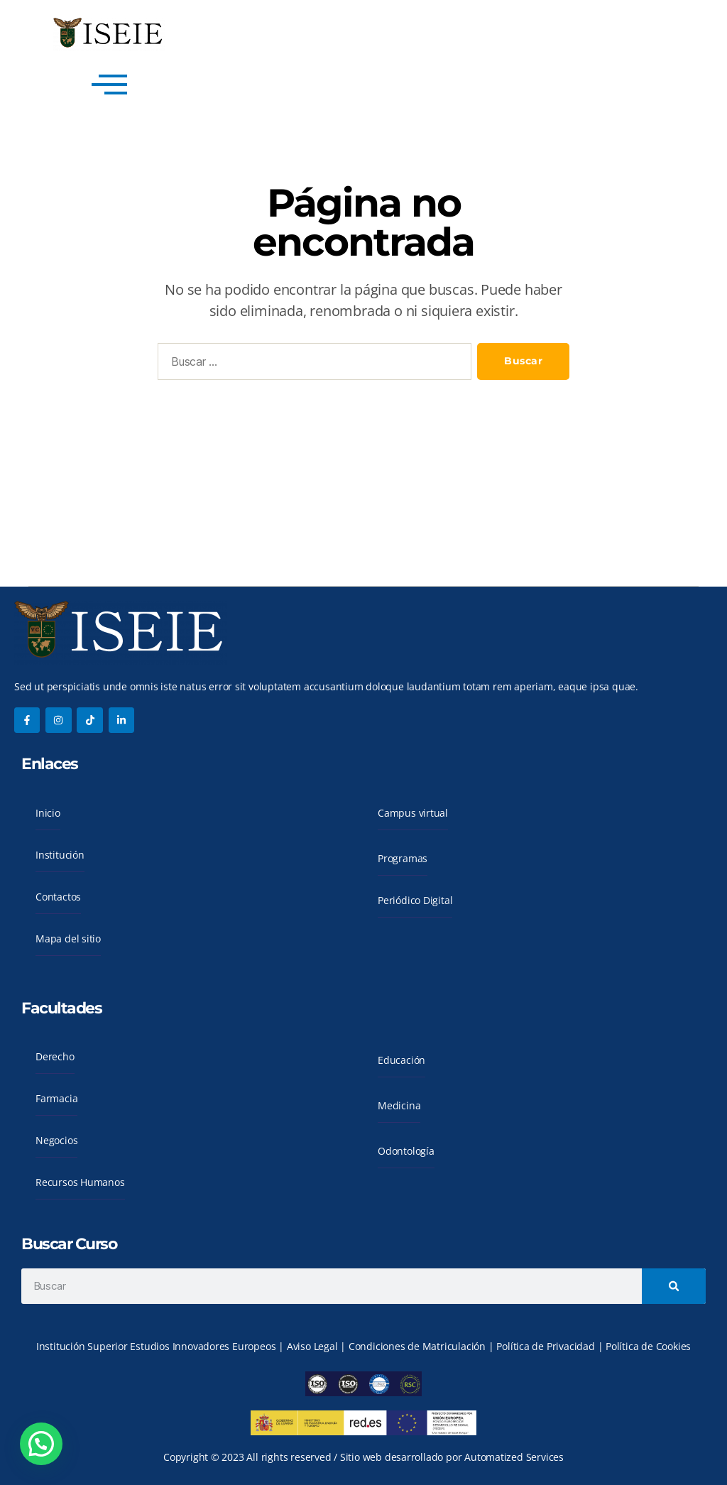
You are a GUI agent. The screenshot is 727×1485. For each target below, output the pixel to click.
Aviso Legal (313, 1346)
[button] (41, 1444)
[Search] (674, 1286)
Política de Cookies (648, 1346)
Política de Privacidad (546, 1346)
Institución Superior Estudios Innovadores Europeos (157, 1346)
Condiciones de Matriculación (417, 1346)
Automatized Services (514, 1457)
